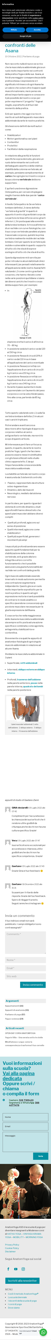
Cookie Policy (12, 1248)
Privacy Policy (12, 1244)
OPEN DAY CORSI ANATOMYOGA (20, 1033)
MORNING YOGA (34, 1237)
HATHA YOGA (14, 1234)
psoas (34, 683)
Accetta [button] (37, 30)
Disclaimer (10, 1251)
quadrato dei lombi (33, 686)
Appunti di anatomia (15, 1010)
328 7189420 (26, 1100)
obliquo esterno (26, 669)
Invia (40, 1156)
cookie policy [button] (37, 18)
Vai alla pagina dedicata (19, 1076)
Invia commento (33, 984)
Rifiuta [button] (14, 30)
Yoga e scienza (12, 1019)
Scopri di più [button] (25, 36)
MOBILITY (18, 1237)
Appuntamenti (12, 1006)
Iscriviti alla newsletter (22, 1280)
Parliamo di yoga (31, 56)
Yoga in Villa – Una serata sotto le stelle (24, 1037)
